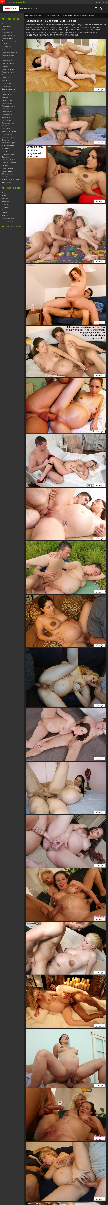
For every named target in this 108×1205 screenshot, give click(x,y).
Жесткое (5, 199)
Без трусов (6, 129)
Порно (4, 193)
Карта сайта (6, 182)
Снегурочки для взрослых (11, 41)
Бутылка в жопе (7, 103)
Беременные (6, 86)
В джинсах (6, 157)
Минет (4, 210)
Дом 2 (4, 49)
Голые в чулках (7, 38)
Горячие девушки (8, 160)
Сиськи (4, 44)
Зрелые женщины (8, 89)
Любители (5, 207)
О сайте (104, 2)
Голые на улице (7, 171)
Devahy (9, 8)
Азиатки (5, 97)
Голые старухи (7, 61)
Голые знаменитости (9, 52)
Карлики (5, 204)
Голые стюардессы (9, 35)
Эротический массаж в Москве (13, 24)
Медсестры (6, 80)
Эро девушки (6, 148)
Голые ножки (7, 95)
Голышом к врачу (8, 106)
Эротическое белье (9, 92)
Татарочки (6, 117)
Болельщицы (7, 32)
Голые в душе (7, 112)
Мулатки (5, 75)
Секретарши (6, 83)
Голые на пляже (8, 72)
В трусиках (6, 140)
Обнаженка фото (8, 174)
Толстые (5, 216)
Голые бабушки (7, 168)
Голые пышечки (8, 69)
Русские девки (7, 100)
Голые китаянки (8, 123)
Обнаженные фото (9, 143)
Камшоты (5, 201)
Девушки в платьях (9, 131)
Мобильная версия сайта (11, 180)
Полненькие (6, 120)
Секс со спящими (8, 221)
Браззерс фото (24, 8)
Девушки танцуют (8, 137)
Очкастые (5, 126)
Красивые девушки (9, 154)
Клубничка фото (8, 146)
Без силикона (7, 134)
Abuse (98, 2)
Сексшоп (5, 165)
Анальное (5, 196)
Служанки (5, 78)
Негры (4, 213)
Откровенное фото (9, 163)
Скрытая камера (8, 63)
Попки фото (6, 46)
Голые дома (6, 27)
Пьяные (5, 66)
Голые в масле (7, 114)
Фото (34, 8)
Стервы (4, 151)
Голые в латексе (8, 55)
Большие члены (8, 218)
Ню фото (5, 177)
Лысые (4, 30)
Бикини (4, 58)
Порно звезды (7, 109)
